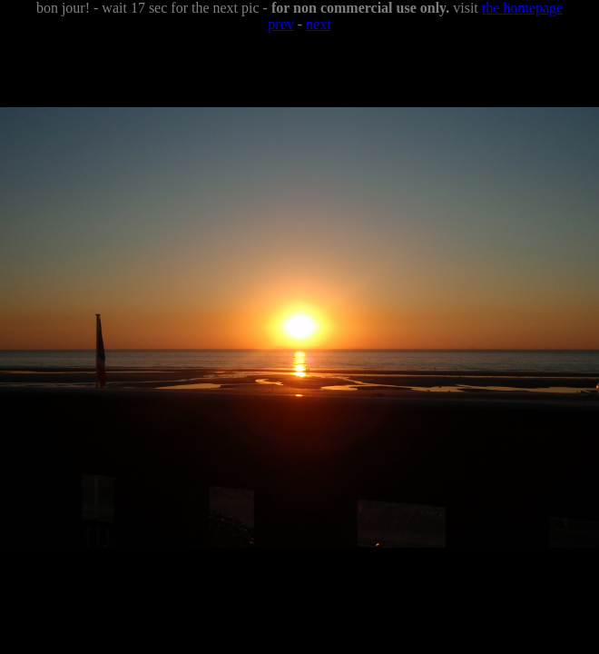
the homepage (522, 7)
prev (280, 24)
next (318, 24)
